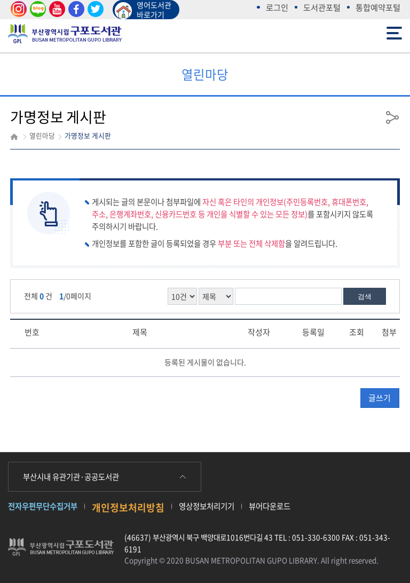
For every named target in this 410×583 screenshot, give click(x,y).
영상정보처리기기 (206, 506)
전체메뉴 (394, 32)
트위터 (94, 9)
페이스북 (74, 9)
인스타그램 (17, 9)
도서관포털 (322, 7)
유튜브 (55, 9)
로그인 (277, 7)
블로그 (36, 9)
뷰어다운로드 (269, 506)
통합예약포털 (378, 7)
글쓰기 (379, 398)
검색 (365, 297)
